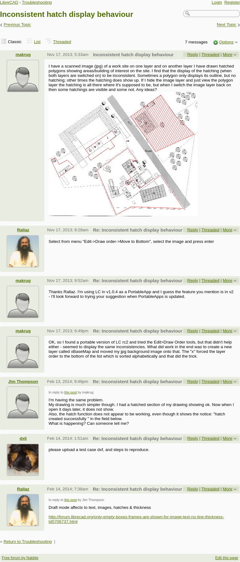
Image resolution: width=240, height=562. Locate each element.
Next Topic (227, 25)
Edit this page (226, 558)
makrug (23, 54)
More (227, 54)
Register (232, 2)
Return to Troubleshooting (27, 541)
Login (217, 2)
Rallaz (23, 230)
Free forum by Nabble (20, 558)
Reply (192, 54)
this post (70, 392)
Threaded (62, 41)
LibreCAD (9, 2)
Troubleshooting (37, 2)
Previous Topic (17, 25)
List (37, 41)
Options (226, 42)
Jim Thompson (23, 381)
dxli (23, 438)
